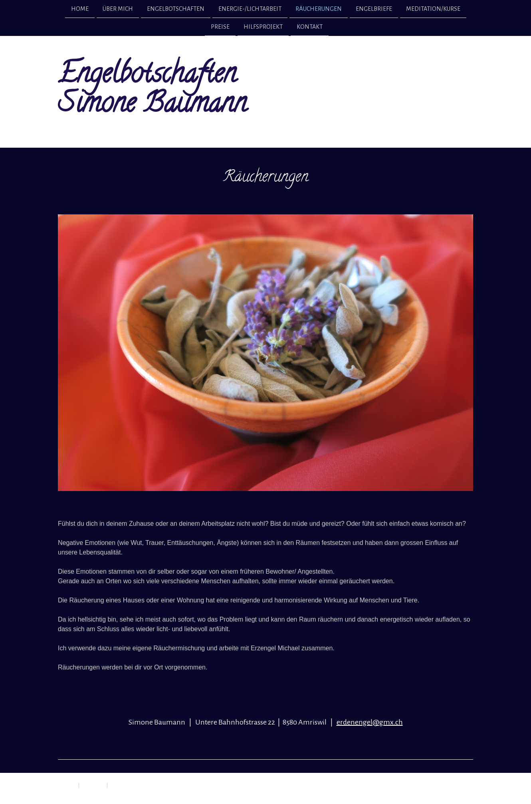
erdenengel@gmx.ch (370, 722)
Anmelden (464, 792)
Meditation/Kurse (433, 9)
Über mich (118, 9)
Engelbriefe (374, 9)
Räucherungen (318, 9)
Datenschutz (93, 784)
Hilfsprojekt (263, 27)
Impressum (66, 784)
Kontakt (310, 27)
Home (80, 9)
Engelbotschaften (175, 9)
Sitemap (116, 784)
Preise (220, 27)
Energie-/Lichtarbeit (249, 9)
